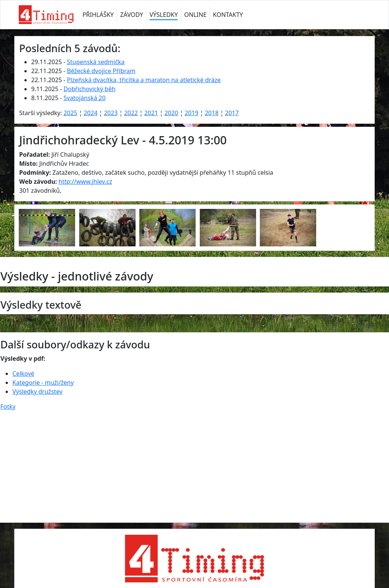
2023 (111, 113)
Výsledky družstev (37, 391)
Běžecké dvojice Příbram (101, 71)
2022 (131, 113)
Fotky (7, 406)
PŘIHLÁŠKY (98, 14)
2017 (232, 113)
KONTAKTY (228, 14)
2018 (212, 113)
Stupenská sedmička (95, 62)
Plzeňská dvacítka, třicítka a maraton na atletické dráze (144, 80)
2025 (70, 113)
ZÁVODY (131, 14)
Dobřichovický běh (89, 89)
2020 (171, 113)
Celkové (23, 373)
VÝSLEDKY (163, 14)
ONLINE (195, 14)
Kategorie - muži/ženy (43, 382)
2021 (151, 113)
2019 (192, 113)
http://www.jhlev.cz (85, 181)
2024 (91, 113)
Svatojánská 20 (84, 98)
